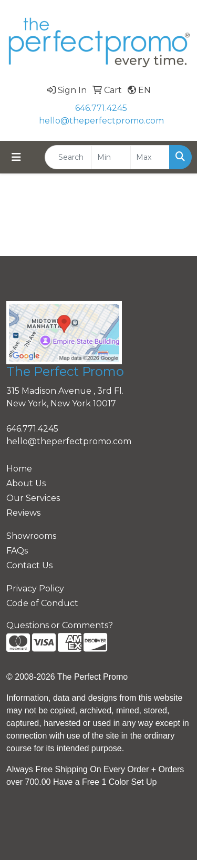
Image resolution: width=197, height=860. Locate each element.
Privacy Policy (35, 588)
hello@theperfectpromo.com (101, 121)
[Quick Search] (68, 157)
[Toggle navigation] (16, 157)
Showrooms (31, 536)
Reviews (23, 513)
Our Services (33, 498)
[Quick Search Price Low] (111, 157)
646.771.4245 (101, 108)
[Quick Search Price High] (150, 157)
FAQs (17, 551)
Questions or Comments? (59, 625)
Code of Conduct (42, 603)
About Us (26, 483)
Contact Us (29, 565)
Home (19, 469)
